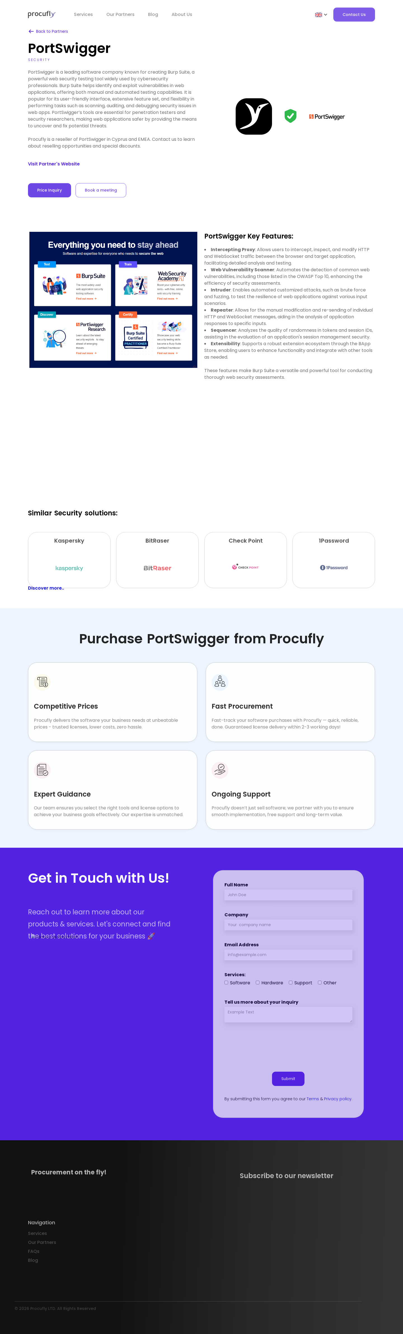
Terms (313, 1099)
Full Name (236, 885)
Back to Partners (52, 31)
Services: (234, 974)
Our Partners (42, 1253)
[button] (321, 15)
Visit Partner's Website (54, 164)
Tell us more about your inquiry (261, 1002)
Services (83, 14)
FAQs (33, 1262)
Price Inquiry (49, 197)
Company (236, 915)
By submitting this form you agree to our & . (288, 1099)
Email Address (241, 944)
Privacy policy (338, 1099)
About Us (182, 14)
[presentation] (288, 1044)
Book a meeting (101, 197)
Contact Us (354, 14)
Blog (153, 14)
